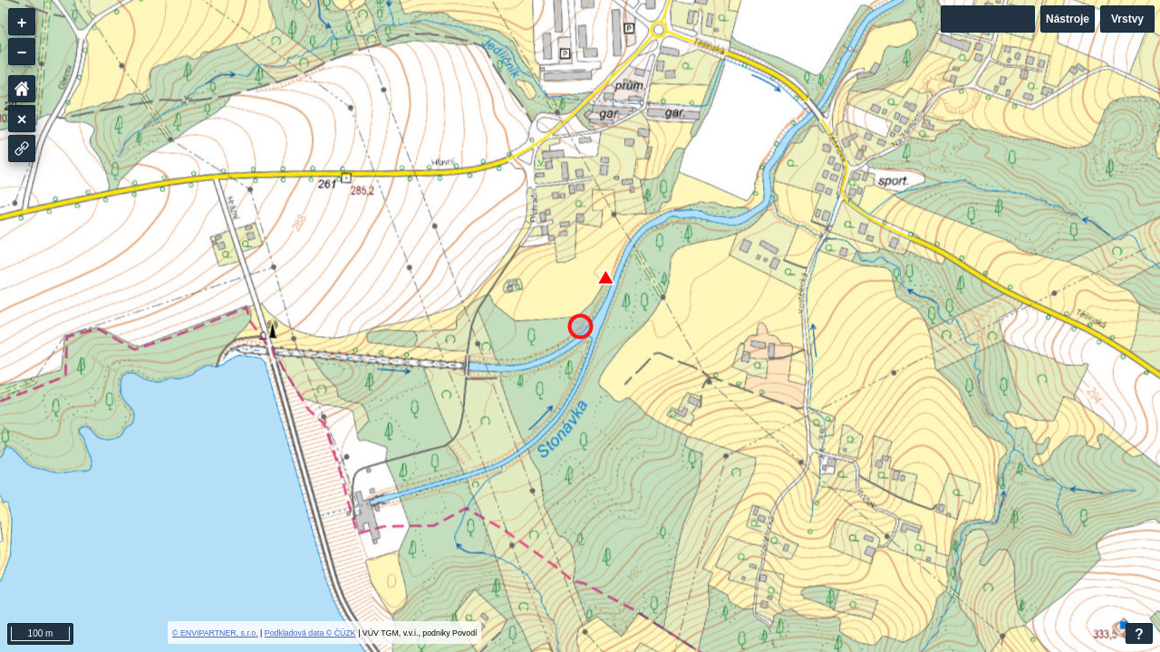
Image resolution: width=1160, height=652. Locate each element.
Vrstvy (1127, 19)
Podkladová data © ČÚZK (310, 633)
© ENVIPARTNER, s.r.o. (215, 633)
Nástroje (1067, 19)
